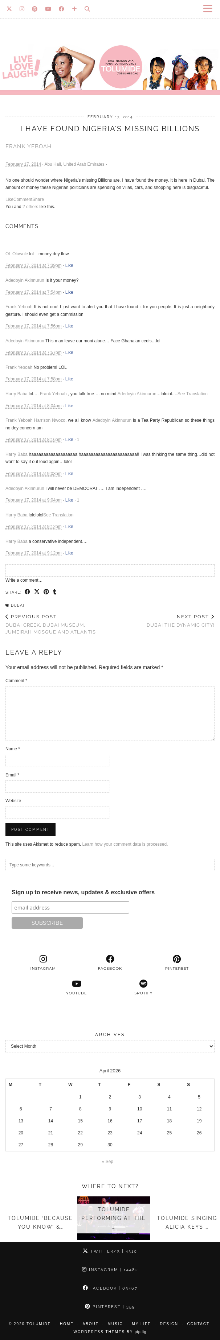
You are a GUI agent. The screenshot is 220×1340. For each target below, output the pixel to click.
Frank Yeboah (28, 146)
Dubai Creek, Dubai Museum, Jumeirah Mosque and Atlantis (57, 624)
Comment (22, 199)
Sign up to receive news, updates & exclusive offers (83, 892)
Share (38, 199)
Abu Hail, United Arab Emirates (74, 164)
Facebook (110, 1288)
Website (13, 800)
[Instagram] (22, 9)
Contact (198, 1324)
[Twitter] (9, 9)
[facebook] (110, 963)
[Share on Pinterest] (46, 592)
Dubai (17, 605)
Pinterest (110, 1306)
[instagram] (43, 963)
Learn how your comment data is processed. (125, 844)
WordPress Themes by (109, 1332)
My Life (141, 1324)
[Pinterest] (35, 9)
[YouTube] (48, 9)
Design (169, 1324)
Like (9, 199)
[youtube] (76, 987)
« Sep (107, 1161)
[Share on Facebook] (27, 592)
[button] (210, 9)
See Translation (193, 393)
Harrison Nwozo (49, 420)
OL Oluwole (16, 253)
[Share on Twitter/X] (37, 592)
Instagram (110, 1269)
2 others (30, 206)
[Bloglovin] (74, 9)
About (91, 1324)
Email (12, 775)
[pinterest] (176, 963)
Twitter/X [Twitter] (110, 1251)
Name (12, 748)
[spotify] (143, 987)
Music (115, 1324)
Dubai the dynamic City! (181, 621)
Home (67, 1324)
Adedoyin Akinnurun (24, 280)
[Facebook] (62, 9)
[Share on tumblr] (55, 592)
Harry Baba (16, 393)
